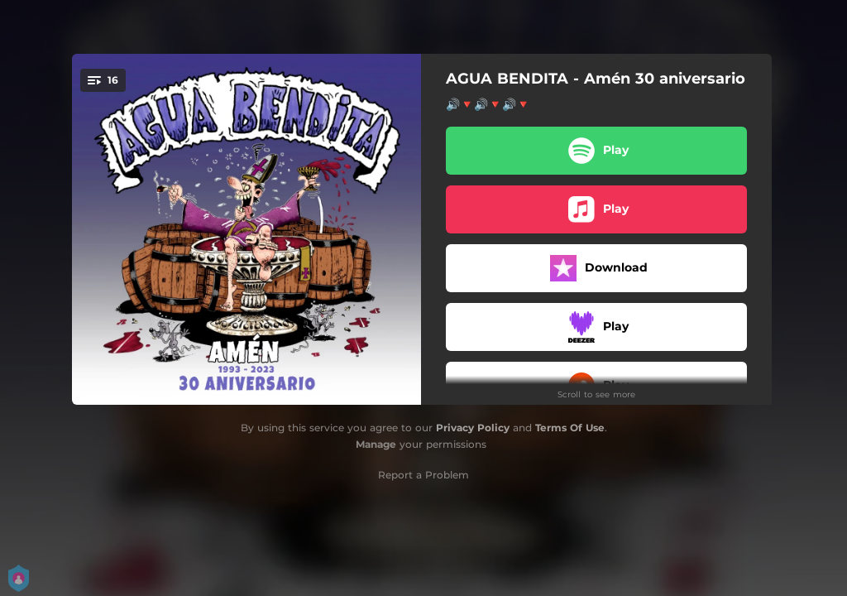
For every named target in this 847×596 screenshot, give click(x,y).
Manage (376, 444)
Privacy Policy (473, 427)
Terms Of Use (570, 427)
